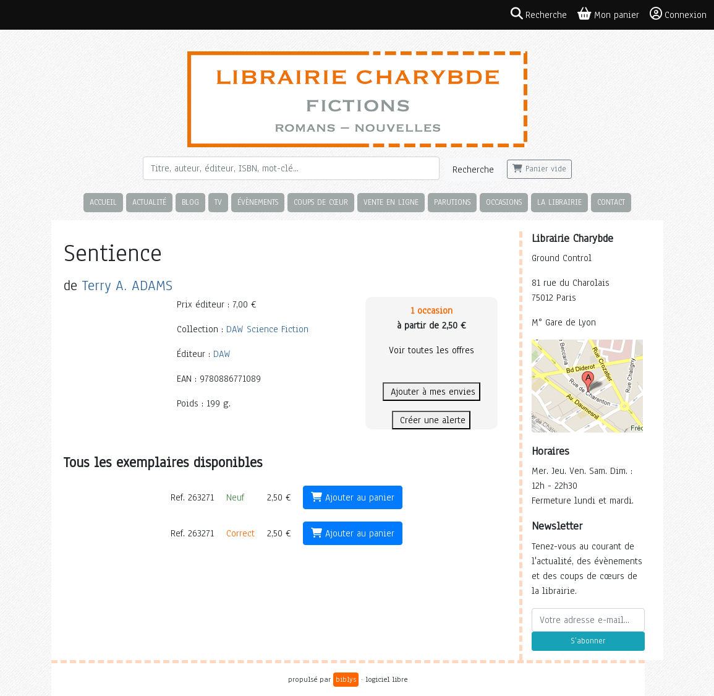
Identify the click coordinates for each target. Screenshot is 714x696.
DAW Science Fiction (267, 329)
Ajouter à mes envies (431, 391)
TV (218, 202)
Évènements (257, 202)
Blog (190, 202)
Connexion (678, 14)
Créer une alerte (431, 420)
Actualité (149, 202)
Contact (611, 202)
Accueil (103, 202)
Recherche (473, 169)
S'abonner (588, 641)
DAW (222, 354)
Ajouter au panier (352, 497)
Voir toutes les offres (431, 350)
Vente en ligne (391, 202)
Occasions (504, 202)
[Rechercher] (291, 168)
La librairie (559, 202)
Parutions (452, 202)
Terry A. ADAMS (127, 285)
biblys (346, 679)
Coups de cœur (321, 202)
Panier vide (539, 168)
